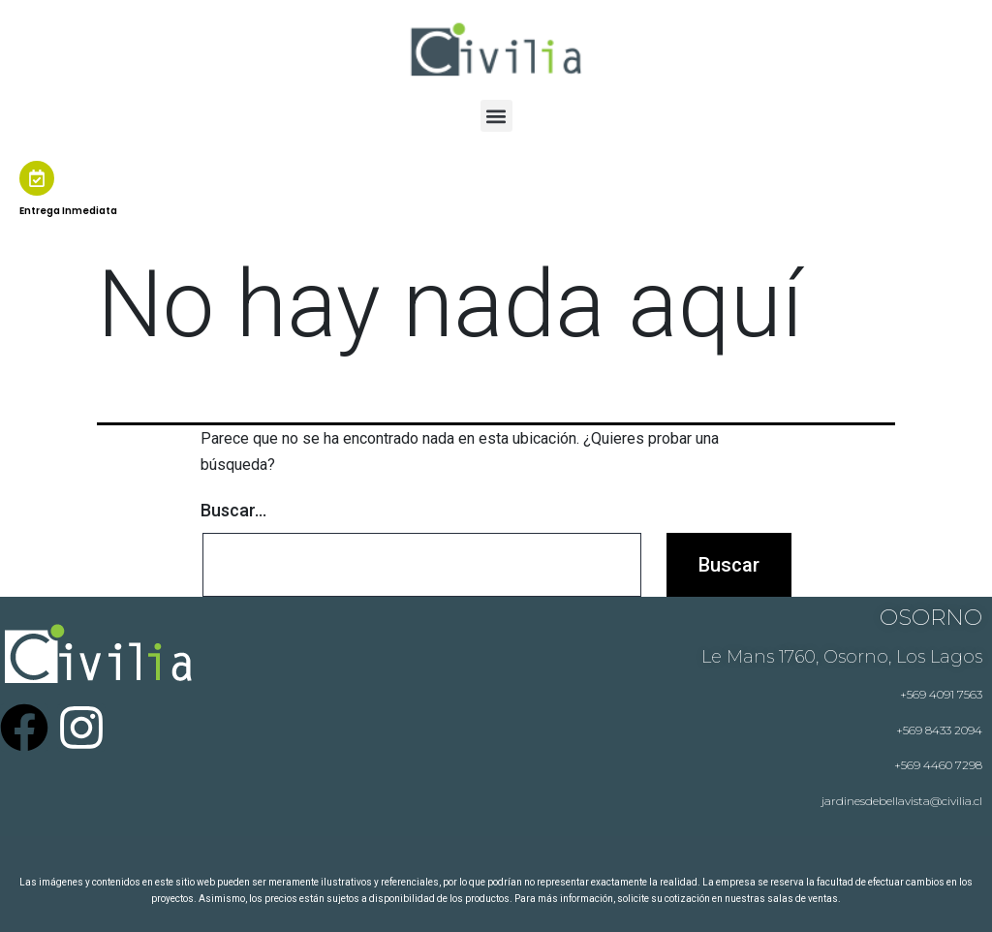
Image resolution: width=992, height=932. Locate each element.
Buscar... (233, 510)
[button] (496, 116)
